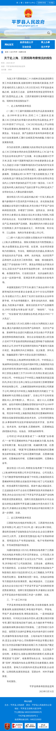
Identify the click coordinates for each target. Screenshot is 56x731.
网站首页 (9, 44)
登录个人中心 (30, 3)
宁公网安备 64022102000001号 (28, 712)
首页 (6, 52)
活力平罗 (45, 47)
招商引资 (22, 52)
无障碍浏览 (41, 3)
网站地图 (28, 701)
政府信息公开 (26, 42)
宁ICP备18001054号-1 (28, 716)
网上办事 (45, 42)
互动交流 (26, 47)
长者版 (51, 3)
